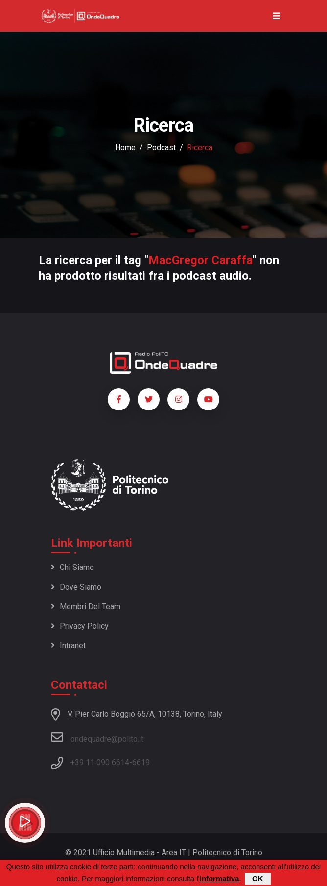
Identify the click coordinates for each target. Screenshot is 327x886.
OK (257, 878)
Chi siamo (72, 567)
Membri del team (85, 606)
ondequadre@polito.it (97, 737)
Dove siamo (76, 586)
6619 (141, 762)
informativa (219, 878)
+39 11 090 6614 (99, 762)
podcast (161, 147)
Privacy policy (80, 626)
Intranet (68, 645)
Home (125, 147)
